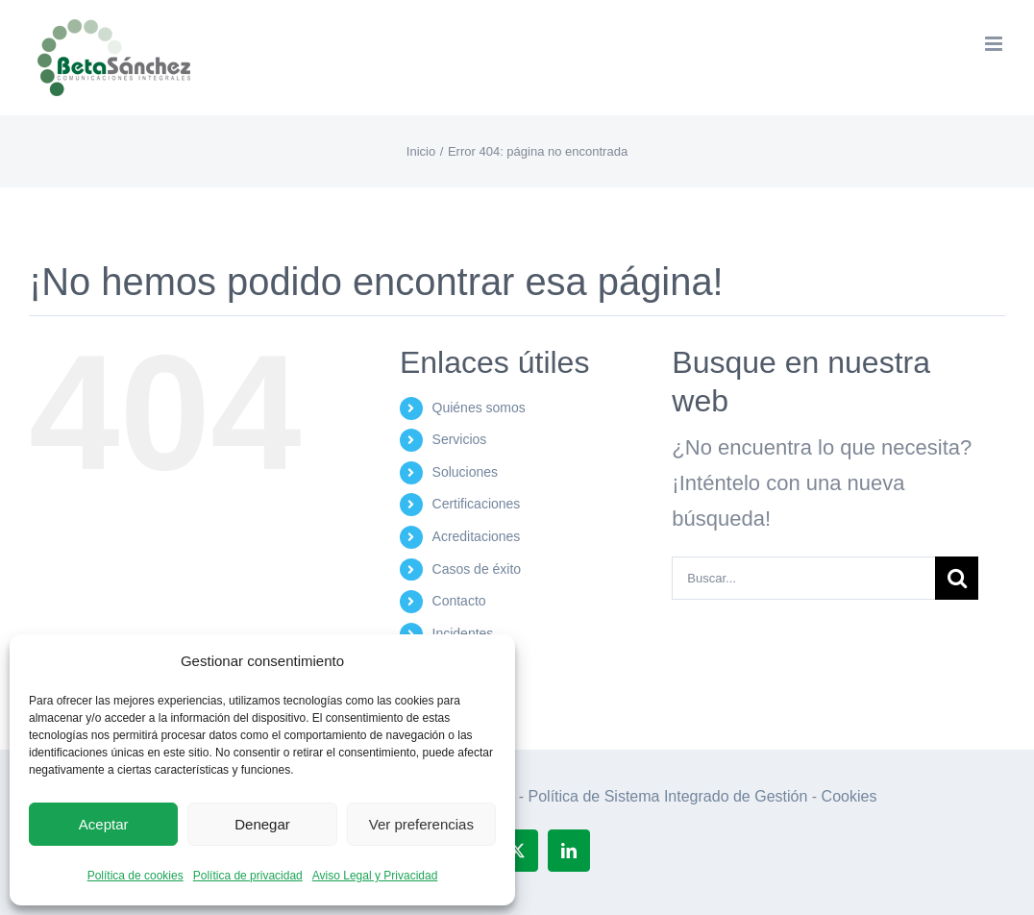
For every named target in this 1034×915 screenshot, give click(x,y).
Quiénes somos (479, 407)
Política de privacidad (248, 875)
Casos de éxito (477, 569)
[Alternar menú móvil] (995, 44)
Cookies (849, 796)
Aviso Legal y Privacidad (375, 875)
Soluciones (465, 472)
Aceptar (104, 824)
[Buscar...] (803, 578)
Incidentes (463, 633)
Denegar (262, 824)
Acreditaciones (476, 536)
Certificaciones (476, 503)
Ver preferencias (421, 824)
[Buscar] (956, 578)
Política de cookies (135, 875)
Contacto (459, 600)
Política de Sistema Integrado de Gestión (668, 796)
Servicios (459, 439)
